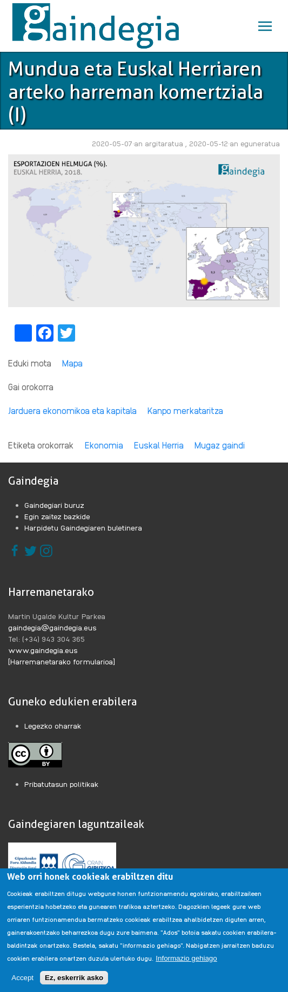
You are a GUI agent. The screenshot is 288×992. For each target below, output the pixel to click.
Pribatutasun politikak (61, 783)
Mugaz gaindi (220, 445)
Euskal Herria (159, 445)
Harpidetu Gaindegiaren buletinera (83, 527)
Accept (22, 984)
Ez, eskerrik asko (74, 984)
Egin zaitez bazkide (57, 516)
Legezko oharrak (53, 725)
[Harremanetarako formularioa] (61, 661)
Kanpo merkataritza (185, 410)
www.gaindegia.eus (43, 650)
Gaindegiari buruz (54, 504)
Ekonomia (104, 445)
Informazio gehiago (186, 965)
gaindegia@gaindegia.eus (52, 627)
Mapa (72, 363)
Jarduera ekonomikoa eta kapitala (72, 410)
